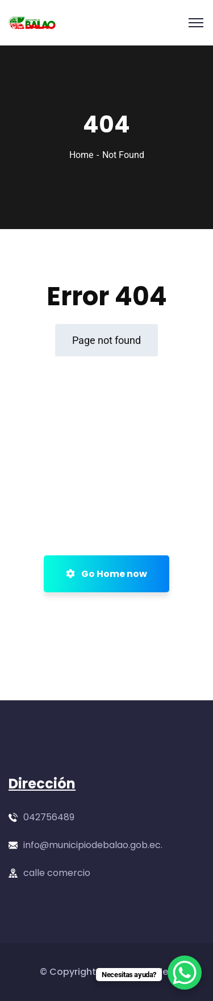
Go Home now (106, 573)
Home (81, 154)
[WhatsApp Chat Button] (185, 973)
